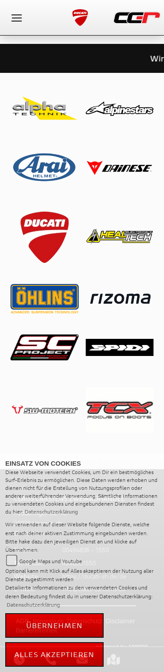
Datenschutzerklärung (51, 511)
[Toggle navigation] (16, 17)
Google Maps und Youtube (50, 561)
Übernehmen (54, 625)
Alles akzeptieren (54, 654)
